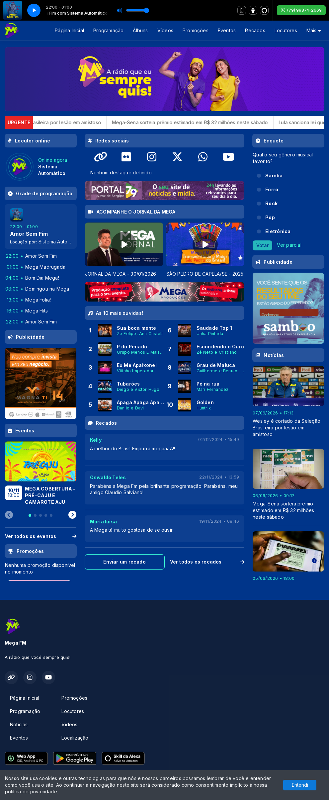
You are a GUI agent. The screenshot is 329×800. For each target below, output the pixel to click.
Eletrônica (277, 231)
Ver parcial (289, 244)
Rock (271, 203)
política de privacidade (31, 791)
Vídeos (165, 30)
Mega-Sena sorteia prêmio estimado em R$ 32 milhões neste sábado (201, 122)
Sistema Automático (60, 241)
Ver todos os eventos (40, 536)
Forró (271, 189)
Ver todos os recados (207, 562)
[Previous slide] (9, 515)
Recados (255, 30)
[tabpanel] (124, 249)
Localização (74, 738)
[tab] (30, 515)
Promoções (195, 30)
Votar (262, 245)
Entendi (300, 785)
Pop (270, 217)
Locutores (286, 30)
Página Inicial (69, 30)
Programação (108, 30)
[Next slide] (72, 515)
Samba (274, 175)
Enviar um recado (124, 562)
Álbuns (140, 30)
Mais (313, 30)
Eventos (227, 30)
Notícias (19, 724)
